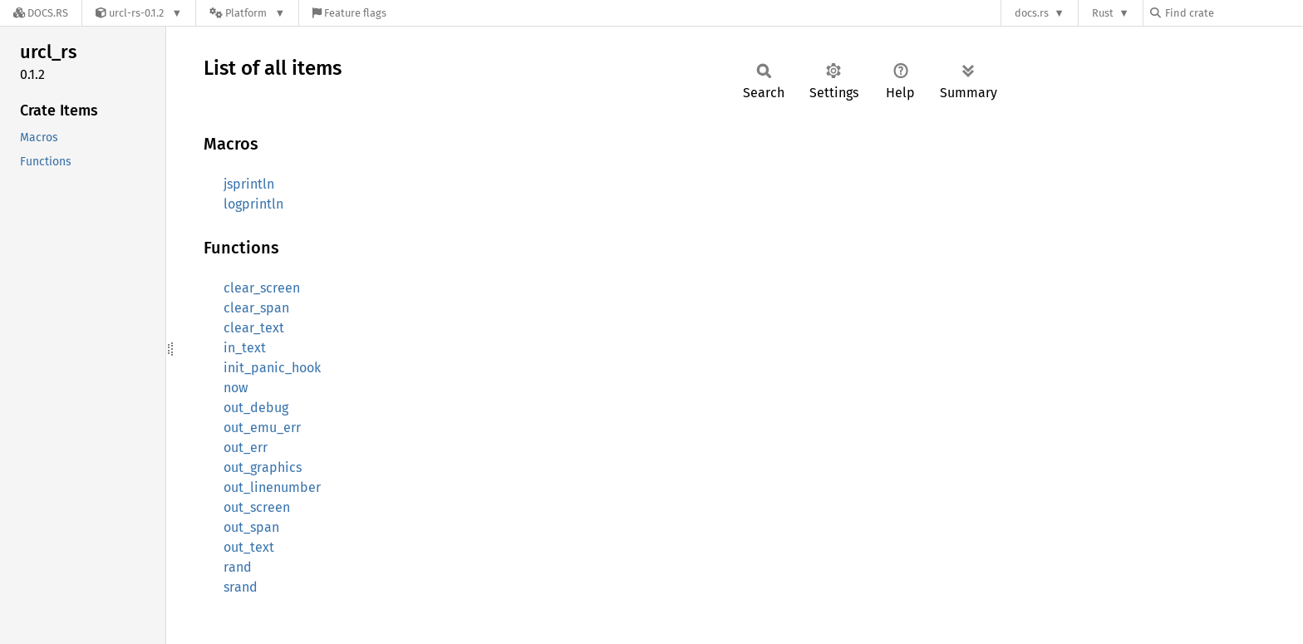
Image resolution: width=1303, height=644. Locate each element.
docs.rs (1032, 13)
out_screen (257, 507)
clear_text (254, 328)
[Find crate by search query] (1233, 13)
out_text (249, 547)
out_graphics (263, 467)
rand (238, 567)
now (236, 388)
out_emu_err (262, 427)
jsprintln (249, 184)
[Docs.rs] (40, 13)
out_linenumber (272, 487)
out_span (251, 527)
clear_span (256, 308)
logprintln (253, 204)
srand (241, 587)
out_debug (256, 407)
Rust (1103, 13)
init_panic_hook (272, 368)
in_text (245, 348)
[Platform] (247, 13)
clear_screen (262, 288)
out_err (246, 447)
